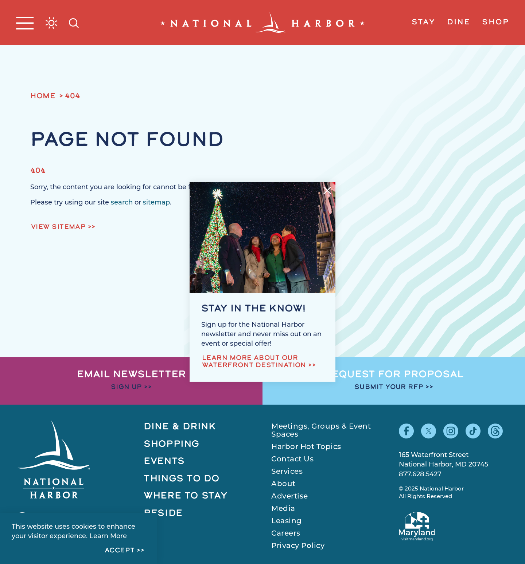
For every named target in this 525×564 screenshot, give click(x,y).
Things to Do (181, 479)
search (122, 202)
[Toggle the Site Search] (74, 22)
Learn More (108, 536)
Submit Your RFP (389, 387)
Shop (495, 22)
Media (283, 508)
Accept (120, 550)
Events (164, 461)
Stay (423, 22)
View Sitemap (58, 227)
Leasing (286, 520)
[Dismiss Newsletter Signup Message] (327, 190)
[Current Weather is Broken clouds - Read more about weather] (51, 23)
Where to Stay (186, 496)
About (283, 483)
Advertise (289, 496)
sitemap (156, 202)
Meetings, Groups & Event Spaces (321, 430)
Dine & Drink (180, 427)
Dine (458, 22)
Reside (163, 513)
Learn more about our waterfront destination (254, 362)
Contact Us (292, 458)
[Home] (262, 22)
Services (287, 471)
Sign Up (126, 387)
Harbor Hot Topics (306, 446)
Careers (285, 533)
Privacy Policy (297, 545)
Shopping (171, 444)
